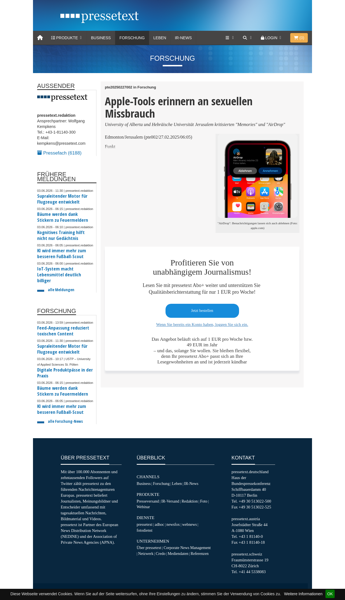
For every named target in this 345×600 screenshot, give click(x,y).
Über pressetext (149, 547)
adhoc (159, 524)
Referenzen (200, 553)
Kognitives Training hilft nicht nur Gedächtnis (61, 235)
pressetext (144, 524)
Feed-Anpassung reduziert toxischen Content (63, 330)
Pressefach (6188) (59, 153)
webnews (189, 524)
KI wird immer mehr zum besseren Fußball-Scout (61, 253)
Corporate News (176, 547)
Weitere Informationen (303, 594)
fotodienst (144, 530)
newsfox (173, 524)
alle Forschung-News (65, 421)
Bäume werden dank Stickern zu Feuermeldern (62, 217)
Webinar (143, 507)
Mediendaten (178, 553)
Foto (203, 501)
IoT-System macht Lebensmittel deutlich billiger (59, 274)
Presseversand (148, 501)
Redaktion (189, 501)
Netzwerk (145, 553)
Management (200, 547)
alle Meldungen (61, 289)
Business (101, 38)
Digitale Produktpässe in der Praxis (65, 372)
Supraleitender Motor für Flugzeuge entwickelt (62, 199)
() (299, 38)
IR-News (183, 38)
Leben (159, 38)
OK (330, 594)
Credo (160, 553)
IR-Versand (170, 501)
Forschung (132, 38)
